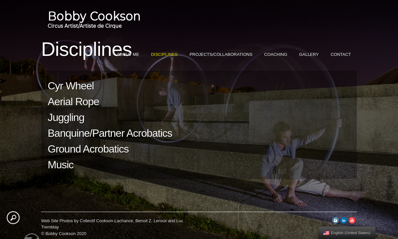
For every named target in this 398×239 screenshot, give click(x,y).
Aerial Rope (73, 102)
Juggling (66, 117)
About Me (128, 54)
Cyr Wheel (71, 86)
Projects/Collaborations (220, 54)
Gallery (309, 54)
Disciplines (164, 54)
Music (61, 165)
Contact (341, 54)
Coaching (275, 54)
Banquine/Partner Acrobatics (110, 133)
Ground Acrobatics (88, 149)
